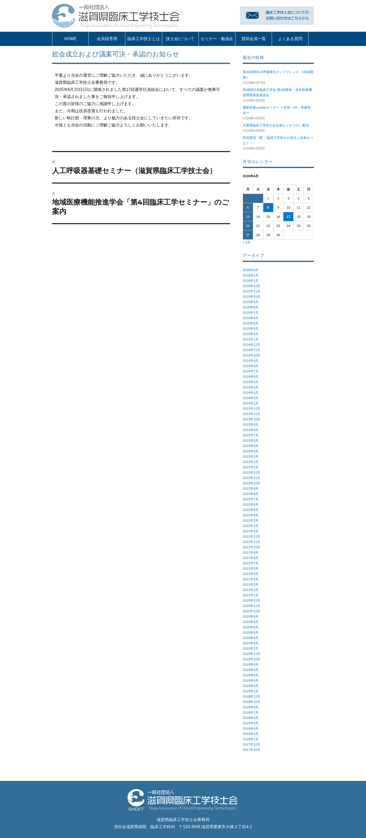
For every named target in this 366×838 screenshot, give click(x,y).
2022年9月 (250, 488)
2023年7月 (250, 435)
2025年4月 (250, 329)
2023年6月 (250, 440)
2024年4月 (250, 387)
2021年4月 (250, 579)
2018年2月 (250, 734)
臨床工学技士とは (143, 39)
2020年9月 (250, 616)
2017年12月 (251, 744)
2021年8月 (250, 558)
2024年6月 (250, 377)
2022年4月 (250, 515)
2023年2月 (250, 462)
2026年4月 (250, 270)
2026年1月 (250, 281)
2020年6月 (250, 627)
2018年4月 (250, 728)
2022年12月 (251, 472)
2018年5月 (250, 723)
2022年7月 (250, 499)
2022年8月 (250, 494)
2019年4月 (250, 686)
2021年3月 (250, 584)
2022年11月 (251, 478)
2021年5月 (250, 574)
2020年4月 (250, 638)
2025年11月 (251, 291)
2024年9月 (250, 361)
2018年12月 (251, 696)
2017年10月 (251, 750)
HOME (70, 39)
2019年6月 (250, 675)
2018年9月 (250, 707)
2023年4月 (250, 451)
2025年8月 (250, 307)
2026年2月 (250, 275)
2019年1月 (250, 691)
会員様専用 (107, 39)
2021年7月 (250, 563)
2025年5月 (250, 323)
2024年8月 (250, 366)
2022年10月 (251, 483)
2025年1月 (250, 339)
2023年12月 (251, 408)
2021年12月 (251, 536)
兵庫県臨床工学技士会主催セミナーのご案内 (276, 125)
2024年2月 (250, 398)
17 (288, 217)
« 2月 (247, 242)
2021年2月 (250, 590)
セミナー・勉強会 (217, 39)
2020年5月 (250, 632)
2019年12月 (251, 654)
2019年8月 (250, 670)
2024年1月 (250, 403)
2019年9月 (250, 664)
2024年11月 (251, 350)
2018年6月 (250, 718)
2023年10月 (251, 419)
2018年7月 (250, 712)
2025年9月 (250, 302)
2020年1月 (250, 648)
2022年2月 (250, 526)
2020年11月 (251, 606)
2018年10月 (251, 702)
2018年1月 (250, 739)
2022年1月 (250, 531)
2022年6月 (250, 504)
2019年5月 (250, 680)
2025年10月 (251, 297)
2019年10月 (251, 659)
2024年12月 (251, 345)
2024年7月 (250, 371)
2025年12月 (251, 286)
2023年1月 (250, 467)
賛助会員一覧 (253, 39)
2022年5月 (250, 510)
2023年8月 (250, 430)
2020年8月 (250, 622)
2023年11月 (251, 414)
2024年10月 (251, 355)
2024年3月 (250, 393)
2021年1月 (250, 595)
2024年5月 (250, 382)
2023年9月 (250, 424)
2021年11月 (251, 542)
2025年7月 (250, 313)
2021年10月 (251, 547)
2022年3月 (250, 520)
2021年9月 (250, 552)
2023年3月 (250, 456)
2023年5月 (250, 446)
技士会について (180, 39)
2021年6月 (250, 568)
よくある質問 (290, 39)
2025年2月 (250, 334)
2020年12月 (251, 600)
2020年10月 (251, 611)
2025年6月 (250, 318)
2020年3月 (250, 643)
